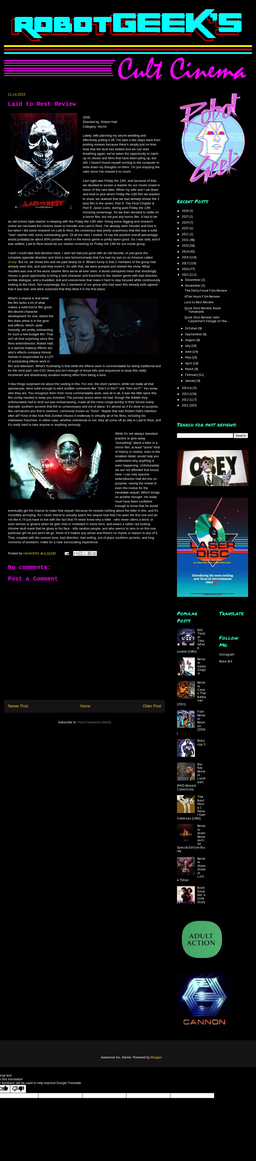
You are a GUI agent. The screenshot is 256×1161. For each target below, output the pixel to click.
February (192, 375)
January (190, 381)
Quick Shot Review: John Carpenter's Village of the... (206, 319)
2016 (185, 269)
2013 (185, 394)
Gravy (12, 262)
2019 (185, 251)
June (188, 351)
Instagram (226, 654)
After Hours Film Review (202, 296)
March (189, 369)
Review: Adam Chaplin (201, 666)
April (189, 363)
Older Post (152, 706)
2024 (185, 222)
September (194, 334)
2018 (185, 257)
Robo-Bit (225, 661)
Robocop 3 (201, 742)
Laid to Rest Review (198, 302)
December (193, 280)
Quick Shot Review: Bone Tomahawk (202, 309)
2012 (185, 399)
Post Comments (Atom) (94, 722)
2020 (185, 245)
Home (85, 706)
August (190, 340)
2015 (185, 274)
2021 (185, 240)
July (188, 346)
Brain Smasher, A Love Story (201, 895)
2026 (185, 211)
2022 (185, 234)
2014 (185, 388)
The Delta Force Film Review (205, 290)
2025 (185, 216)
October (191, 328)
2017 (185, 263)
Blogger (156, 1057)
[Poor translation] (18, 1089)
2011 (185, 405)
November (193, 285)
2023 (185, 228)
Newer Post (18, 706)
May (188, 357)
